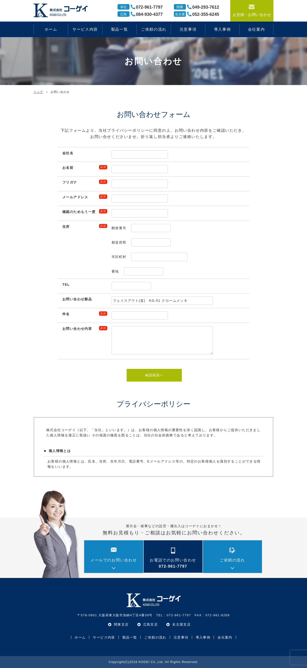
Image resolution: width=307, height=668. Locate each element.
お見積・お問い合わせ (251, 10)
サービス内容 (85, 29)
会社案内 (256, 29)
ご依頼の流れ (153, 29)
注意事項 (188, 29)
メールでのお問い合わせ (113, 560)
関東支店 (121, 624)
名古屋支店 (181, 624)
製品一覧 (119, 29)
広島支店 (150, 624)
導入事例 (222, 29)
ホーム (51, 29)
